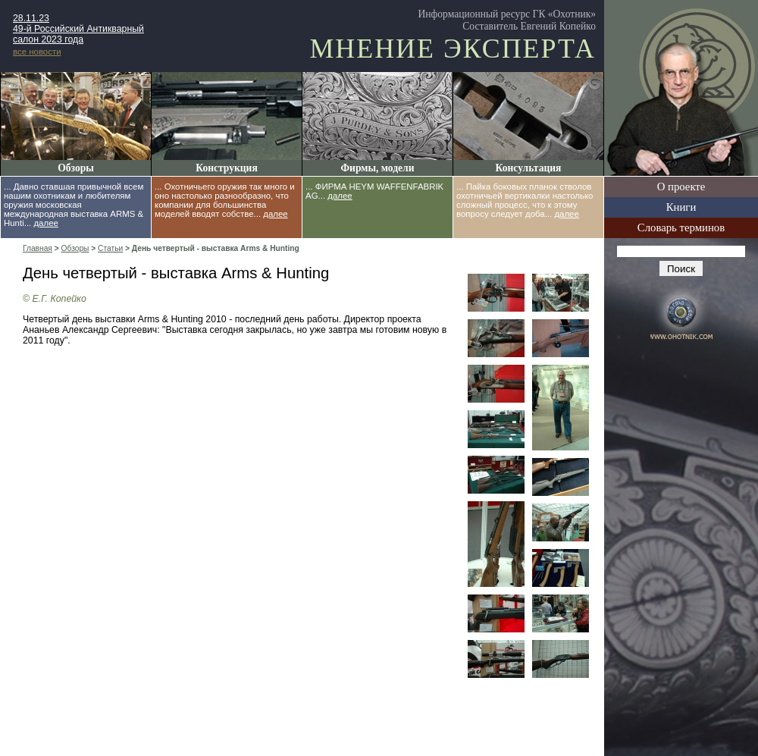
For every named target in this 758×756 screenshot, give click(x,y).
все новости (37, 51)
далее (45, 222)
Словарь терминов (681, 227)
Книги (681, 207)
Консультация (529, 168)
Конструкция (226, 168)
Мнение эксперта (452, 48)
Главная (37, 248)
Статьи (110, 248)
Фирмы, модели (377, 168)
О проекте (681, 186)
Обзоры (76, 168)
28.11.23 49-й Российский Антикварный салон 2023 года (78, 29)
